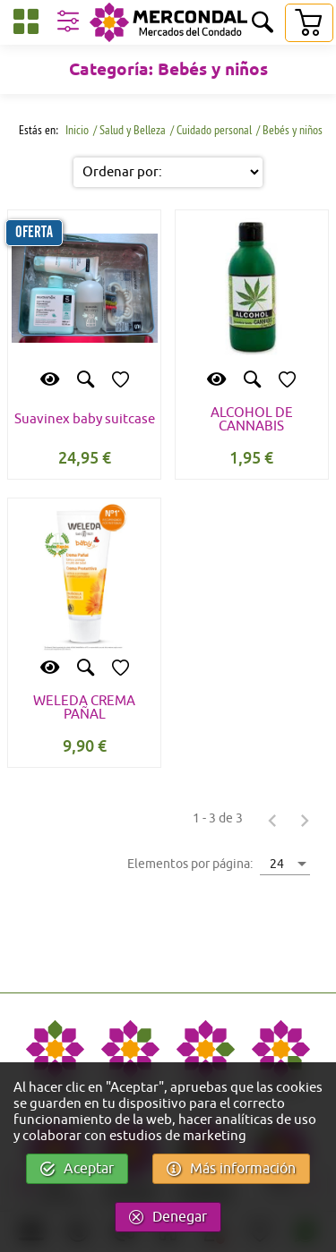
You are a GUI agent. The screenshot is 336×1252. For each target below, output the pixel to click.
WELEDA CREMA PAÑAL (84, 707)
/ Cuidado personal (211, 130)
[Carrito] (308, 23)
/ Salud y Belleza (129, 130)
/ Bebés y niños (289, 130)
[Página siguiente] (305, 820)
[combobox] (285, 863)
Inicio (76, 130)
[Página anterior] (272, 820)
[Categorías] (26, 25)
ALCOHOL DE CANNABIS (252, 419)
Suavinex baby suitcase (84, 419)
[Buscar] (262, 23)
